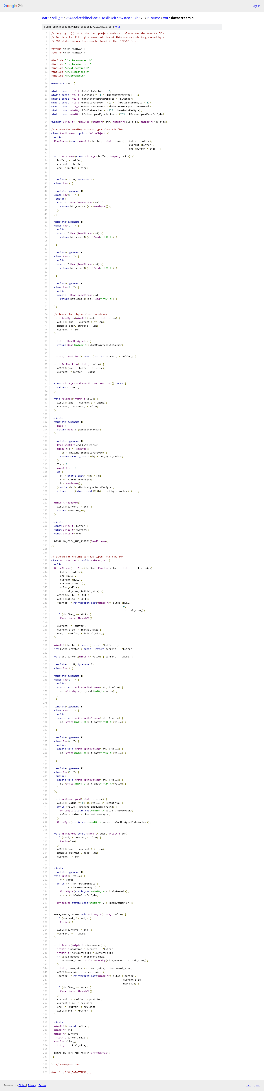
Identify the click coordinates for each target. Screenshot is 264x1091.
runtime (153, 18)
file (117, 26)
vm (165, 18)
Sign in (256, 6)
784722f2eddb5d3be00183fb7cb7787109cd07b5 (103, 18)
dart (45, 18)
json (257, 1085)
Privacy (32, 1085)
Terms (42, 1085)
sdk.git (57, 18)
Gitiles (22, 1085)
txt (248, 1085)
